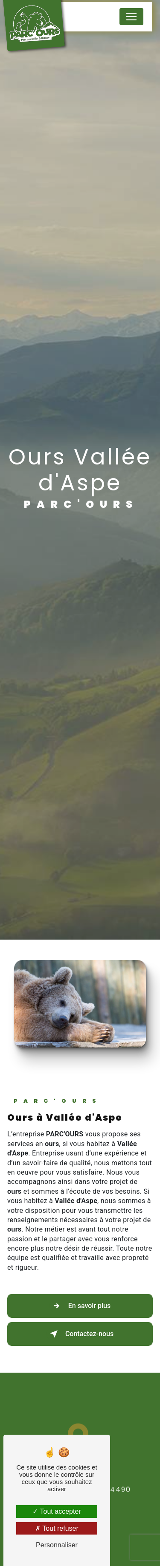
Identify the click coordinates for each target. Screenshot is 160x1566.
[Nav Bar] (131, 16)
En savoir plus (80, 1306)
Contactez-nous (80, 1334)
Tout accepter (56, 1511)
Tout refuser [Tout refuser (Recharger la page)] (57, 1528)
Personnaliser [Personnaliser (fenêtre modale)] (57, 1545)
